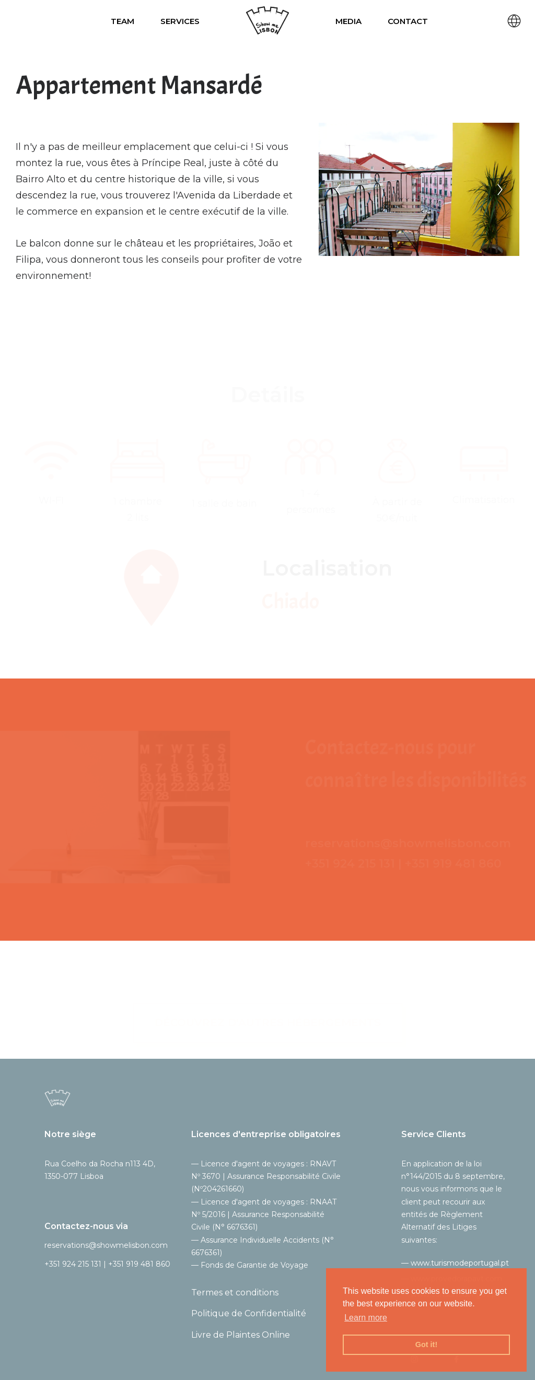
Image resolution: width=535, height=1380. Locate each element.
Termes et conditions (234, 1292)
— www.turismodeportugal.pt (455, 1263)
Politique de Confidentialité (248, 1313)
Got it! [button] (426, 1344)
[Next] (500, 189)
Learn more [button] (365, 1317)
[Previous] (338, 189)
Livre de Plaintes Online (240, 1335)
